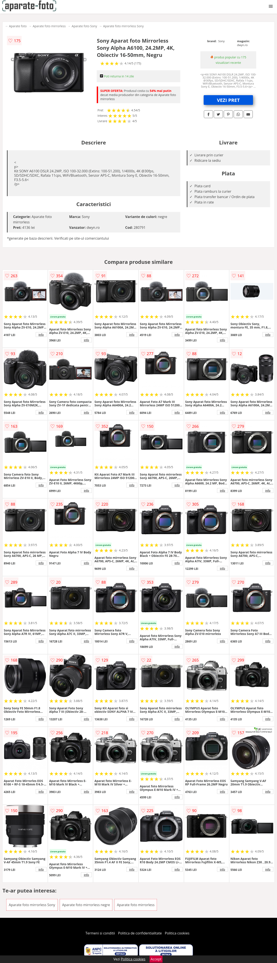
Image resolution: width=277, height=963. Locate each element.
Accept (156, 959)
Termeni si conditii (100, 933)
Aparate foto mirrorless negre (86, 904)
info (41, 334)
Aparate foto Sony (84, 26)
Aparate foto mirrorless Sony (123, 26)
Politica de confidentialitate (140, 933)
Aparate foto (18, 26)
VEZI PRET (228, 100)
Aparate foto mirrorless (49, 26)
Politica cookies (177, 933)
